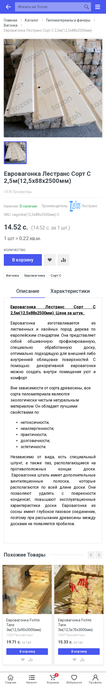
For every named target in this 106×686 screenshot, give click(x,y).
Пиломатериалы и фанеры (68, 20)
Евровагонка (34, 275)
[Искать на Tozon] (48, 6)
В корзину (22, 259)
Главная (10, 20)
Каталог (32, 20)
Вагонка (10, 25)
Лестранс (83, 206)
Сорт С (55, 275)
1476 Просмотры (18, 192)
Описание (27, 291)
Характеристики (70, 291)
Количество (14, 250)
